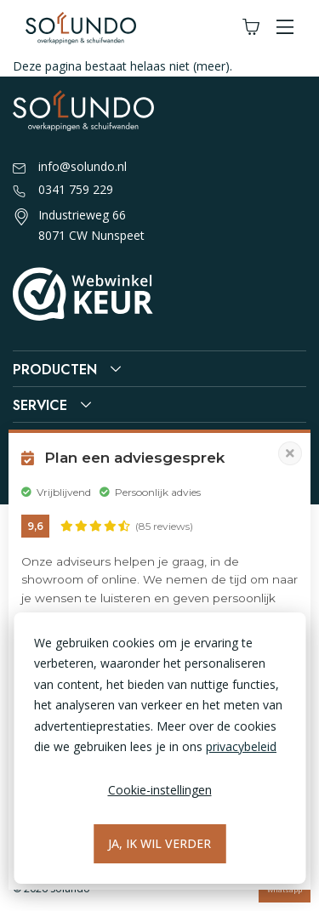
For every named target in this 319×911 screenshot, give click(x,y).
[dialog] (159, 748)
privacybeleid (241, 746)
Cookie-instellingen (160, 790)
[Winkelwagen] (250, 28)
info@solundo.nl (70, 168)
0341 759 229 (63, 190)
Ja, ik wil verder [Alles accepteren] (159, 843)
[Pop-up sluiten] (290, 453)
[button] (284, 27)
